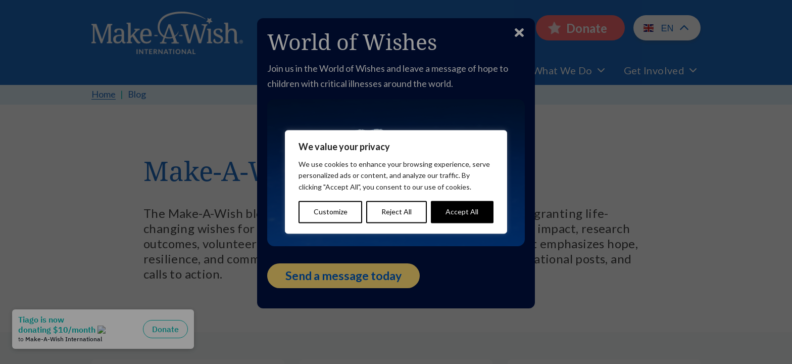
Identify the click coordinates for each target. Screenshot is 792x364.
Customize (331, 212)
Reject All (396, 212)
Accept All (461, 212)
